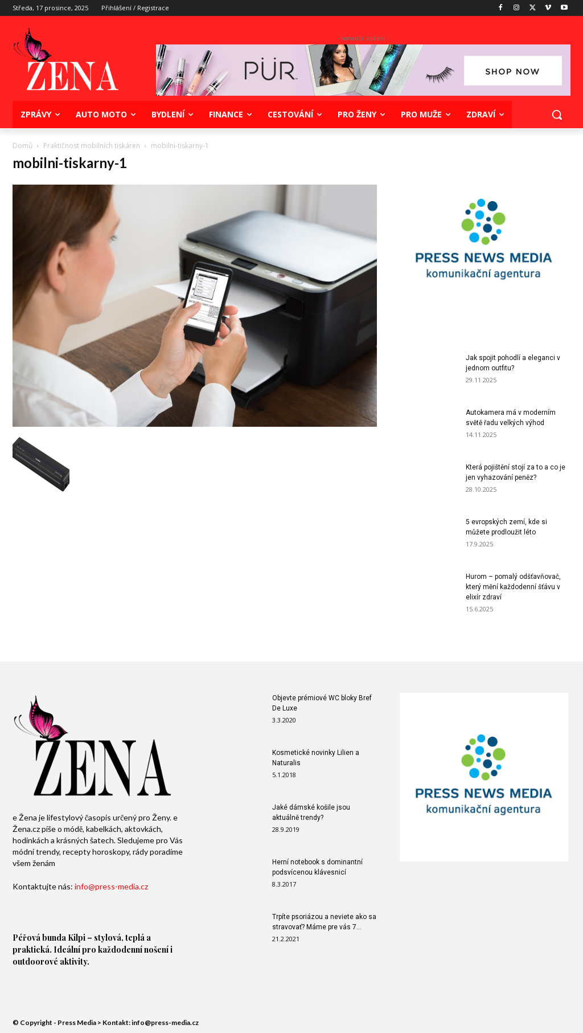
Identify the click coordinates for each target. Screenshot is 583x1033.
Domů (22, 145)
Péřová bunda (39, 937)
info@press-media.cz (111, 886)
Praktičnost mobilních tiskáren (91, 145)
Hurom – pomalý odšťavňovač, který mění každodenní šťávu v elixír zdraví (513, 587)
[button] (556, 114)
